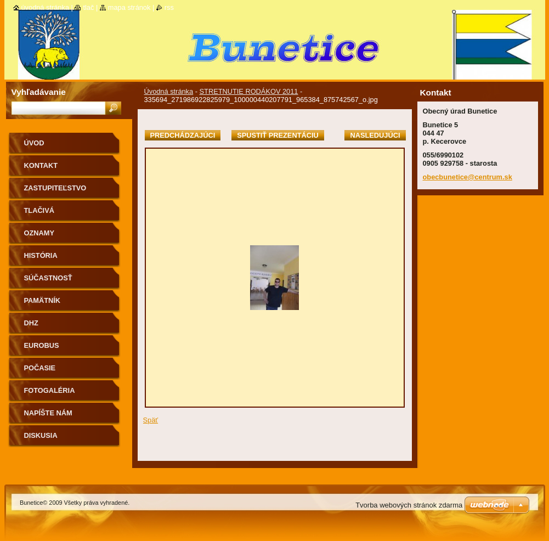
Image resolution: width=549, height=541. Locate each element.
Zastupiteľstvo (55, 188)
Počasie (40, 368)
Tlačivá (39, 210)
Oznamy (39, 233)
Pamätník (42, 300)
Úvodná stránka (169, 91)
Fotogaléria (49, 390)
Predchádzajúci (183, 135)
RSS (169, 7)
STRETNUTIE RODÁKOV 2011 (249, 91)
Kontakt (41, 165)
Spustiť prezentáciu (278, 135)
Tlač (88, 7)
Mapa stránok (129, 7)
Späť (151, 420)
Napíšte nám (48, 413)
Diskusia (41, 435)
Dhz (31, 323)
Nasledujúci (375, 135)
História (41, 255)
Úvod (34, 143)
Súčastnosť (48, 278)
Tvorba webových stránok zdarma (408, 505)
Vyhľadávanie (39, 92)
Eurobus (41, 345)
